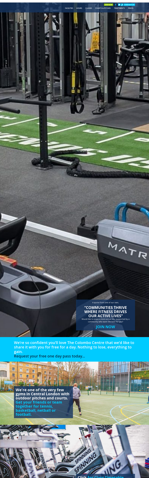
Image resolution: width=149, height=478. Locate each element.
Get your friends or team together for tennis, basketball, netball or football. (39, 408)
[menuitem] (69, 8)
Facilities (69, 8)
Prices (130, 8)
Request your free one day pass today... (49, 356)
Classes (88, 8)
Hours (79, 8)
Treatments (119, 8)
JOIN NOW (105, 326)
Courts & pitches (103, 8)
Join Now (108, 5)
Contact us (129, 5)
